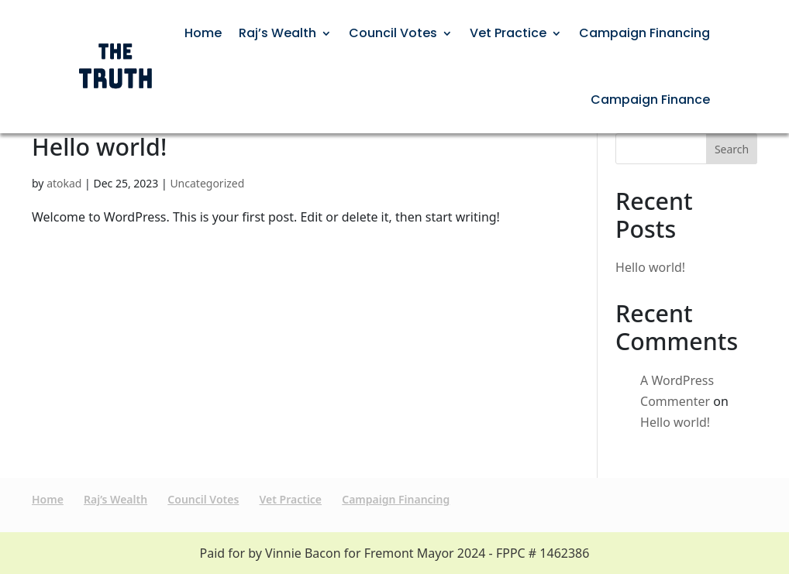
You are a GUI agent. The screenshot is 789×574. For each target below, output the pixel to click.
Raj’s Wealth (277, 33)
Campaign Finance (650, 99)
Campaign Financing (644, 33)
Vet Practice (508, 33)
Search (732, 149)
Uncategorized (207, 183)
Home (203, 33)
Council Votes (393, 33)
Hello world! (99, 147)
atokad (64, 183)
